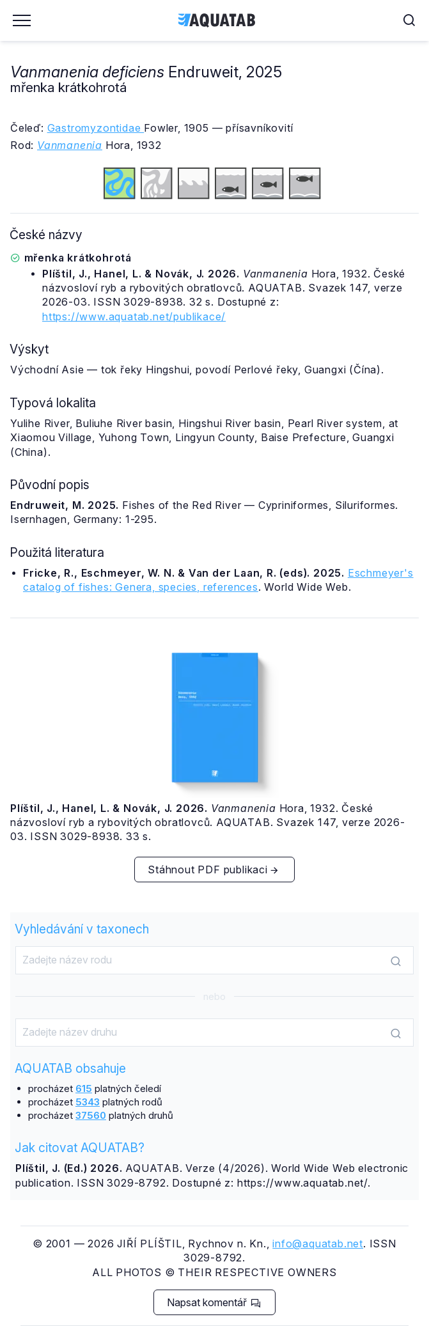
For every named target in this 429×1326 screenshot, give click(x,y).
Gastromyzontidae (95, 127)
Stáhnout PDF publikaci (213, 869)
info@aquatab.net (317, 1243)
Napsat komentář (214, 1302)
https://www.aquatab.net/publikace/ (134, 316)
